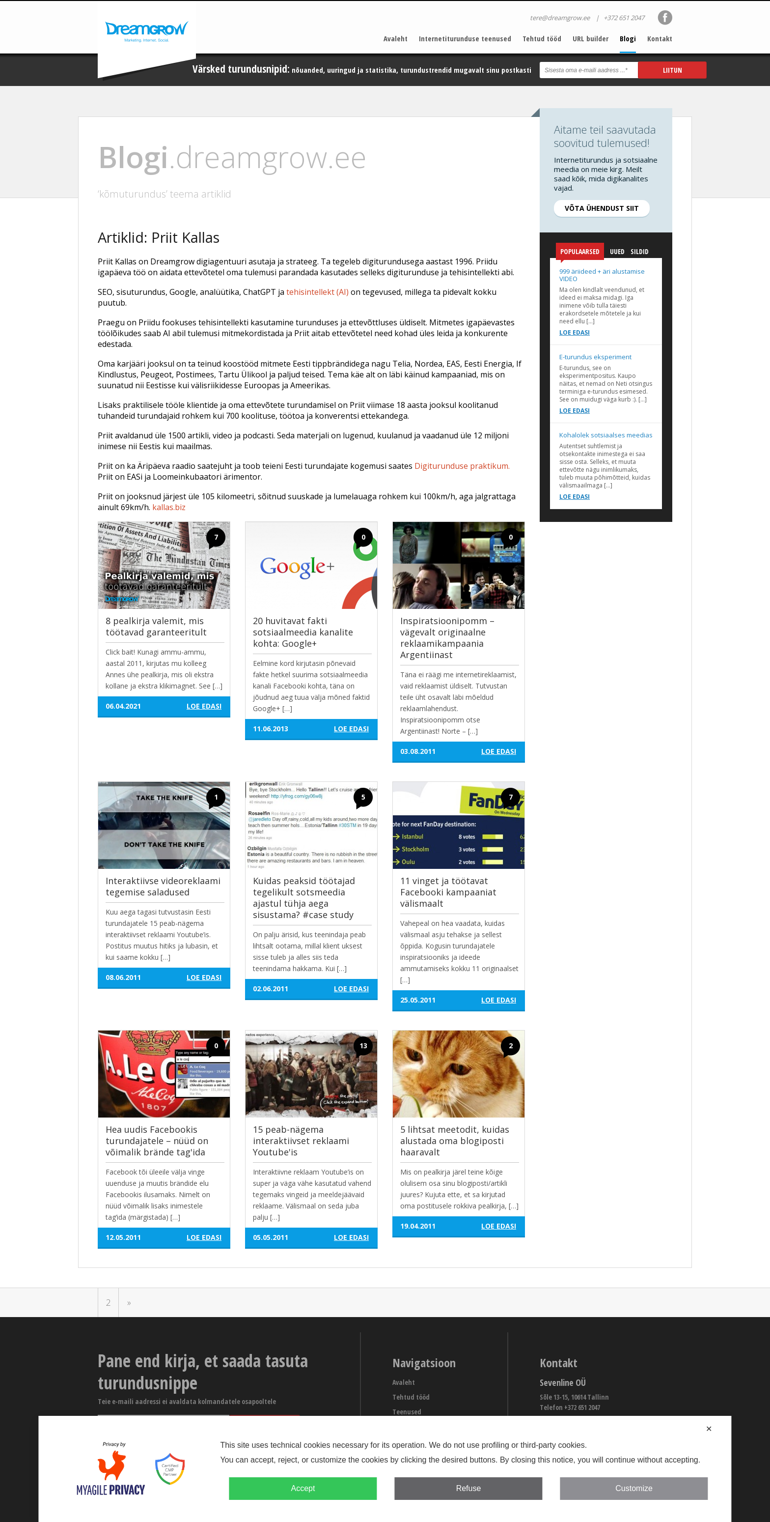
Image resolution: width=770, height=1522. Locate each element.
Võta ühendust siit (602, 208)
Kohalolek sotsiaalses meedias (606, 435)
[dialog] (384, 1469)
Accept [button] (303, 1488)
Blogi (628, 38)
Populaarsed (580, 253)
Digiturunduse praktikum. (462, 465)
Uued (617, 251)
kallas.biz (169, 507)
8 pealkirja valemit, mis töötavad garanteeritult (156, 626)
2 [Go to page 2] (108, 1302)
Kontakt (659, 38)
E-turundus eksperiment (595, 356)
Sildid (640, 251)
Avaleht (396, 38)
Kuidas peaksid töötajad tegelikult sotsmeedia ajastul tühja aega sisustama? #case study (304, 897)
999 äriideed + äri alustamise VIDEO (602, 275)
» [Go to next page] (129, 1302)
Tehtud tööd (541, 38)
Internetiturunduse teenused (465, 38)
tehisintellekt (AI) (317, 292)
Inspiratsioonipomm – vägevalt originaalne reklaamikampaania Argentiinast (447, 637)
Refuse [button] (468, 1488)
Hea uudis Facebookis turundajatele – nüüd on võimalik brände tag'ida (157, 1140)
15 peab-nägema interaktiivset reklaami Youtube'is (301, 1140)
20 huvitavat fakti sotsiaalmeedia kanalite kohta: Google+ (303, 632)
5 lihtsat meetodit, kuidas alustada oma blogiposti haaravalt (454, 1140)
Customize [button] (634, 1488)
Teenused (406, 1411)
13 (363, 1045)
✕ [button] (709, 1429)
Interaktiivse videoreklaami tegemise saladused (163, 886)
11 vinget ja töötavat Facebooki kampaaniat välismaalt (448, 892)
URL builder (590, 38)
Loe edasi (574, 332)
